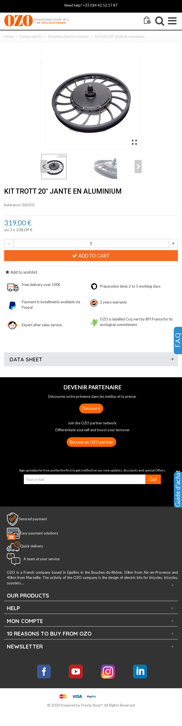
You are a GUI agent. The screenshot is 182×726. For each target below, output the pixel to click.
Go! (153, 479)
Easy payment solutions (39, 533)
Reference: (12, 205)
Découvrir (91, 408)
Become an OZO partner (91, 441)
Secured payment (33, 518)
